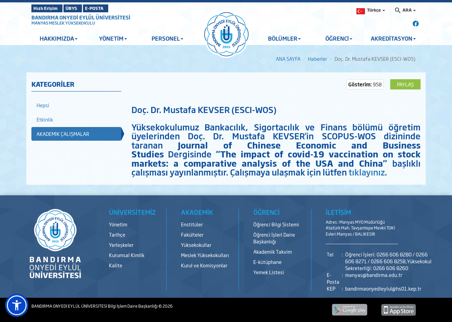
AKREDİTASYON (393, 38)
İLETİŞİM (338, 212)
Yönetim (118, 224)
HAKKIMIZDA (58, 38)
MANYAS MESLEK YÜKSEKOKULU (63, 23)
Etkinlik (45, 119)
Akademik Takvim (272, 251)
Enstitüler (192, 224)
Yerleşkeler (121, 244)
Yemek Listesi (268, 272)
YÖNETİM (113, 38)
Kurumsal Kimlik (126, 254)
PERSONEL (167, 38)
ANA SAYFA (288, 58)
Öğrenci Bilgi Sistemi (276, 224)
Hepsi (43, 105)
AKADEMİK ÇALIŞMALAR (63, 133)
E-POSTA (113, 8)
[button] (17, 305)
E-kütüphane (267, 261)
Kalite (115, 265)
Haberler (317, 58)
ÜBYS (81, 8)
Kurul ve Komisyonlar (204, 265)
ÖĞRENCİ (338, 38)
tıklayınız (367, 172)
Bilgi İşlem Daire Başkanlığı (133, 306)
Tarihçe (117, 234)
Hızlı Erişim (48, 8)
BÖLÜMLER (284, 38)
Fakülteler (192, 234)
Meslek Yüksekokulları (205, 254)
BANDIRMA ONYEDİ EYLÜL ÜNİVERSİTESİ (80, 17)
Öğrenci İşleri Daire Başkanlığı (274, 238)
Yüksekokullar (196, 244)
